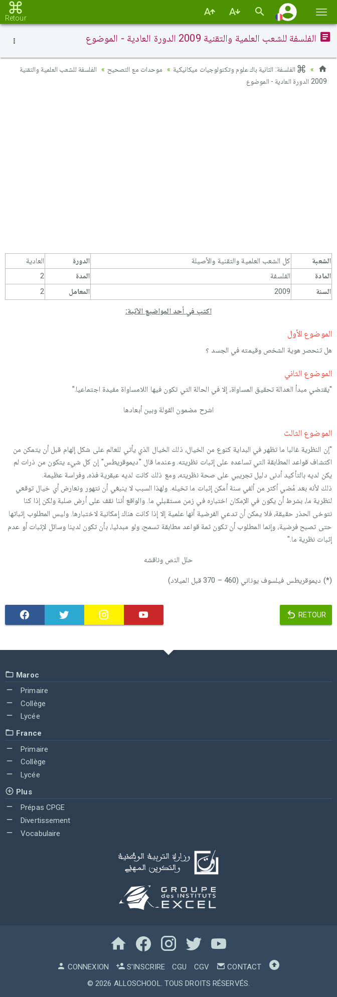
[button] (287, 12)
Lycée (22, 716)
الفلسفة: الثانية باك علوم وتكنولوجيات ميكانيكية (239, 69)
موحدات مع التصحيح (135, 69)
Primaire (26, 690)
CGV (201, 966)
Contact (238, 966)
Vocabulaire (32, 833)
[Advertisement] (168, 173)
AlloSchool (137, 983)
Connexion (83, 966)
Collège (25, 703)
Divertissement (38, 820)
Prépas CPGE (35, 807)
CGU (179, 966)
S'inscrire (140, 966)
